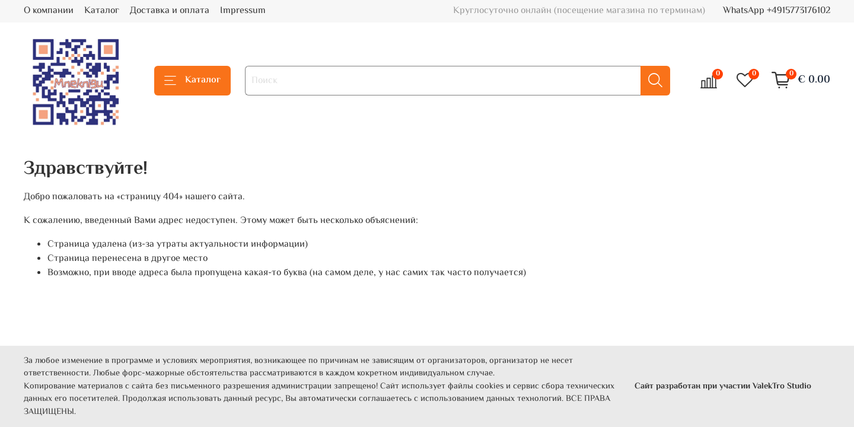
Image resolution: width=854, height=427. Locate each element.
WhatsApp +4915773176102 (776, 11)
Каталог (101, 11)
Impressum (243, 11)
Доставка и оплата (169, 11)
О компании (49, 11)
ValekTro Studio (782, 386)
